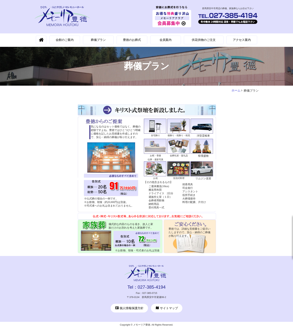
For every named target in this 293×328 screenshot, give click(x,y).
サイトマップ (166, 308)
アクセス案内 (242, 39)
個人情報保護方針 (129, 308)
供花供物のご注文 (204, 39)
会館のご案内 (65, 39)
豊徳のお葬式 (132, 39)
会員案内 (166, 39)
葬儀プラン (98, 39)
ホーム (236, 90)
